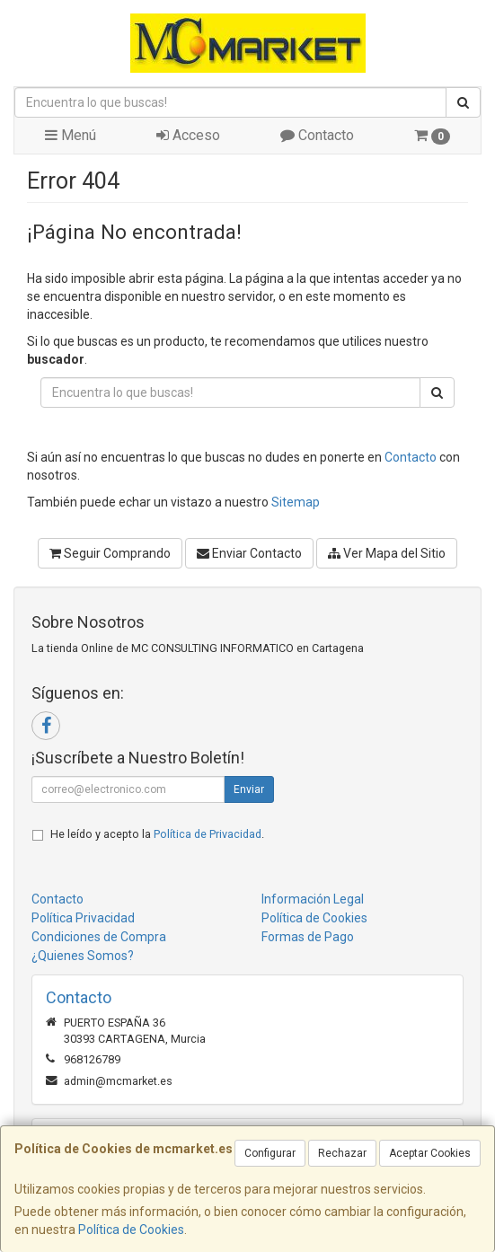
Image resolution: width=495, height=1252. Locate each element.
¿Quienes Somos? (82, 955)
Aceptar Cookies (430, 1153)
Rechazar (342, 1153)
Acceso (188, 135)
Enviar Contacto (249, 553)
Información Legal (312, 899)
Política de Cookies (131, 1229)
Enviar (249, 789)
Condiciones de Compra (98, 937)
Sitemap (295, 502)
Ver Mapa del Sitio (387, 553)
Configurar (270, 1153)
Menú (70, 135)
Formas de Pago (307, 937)
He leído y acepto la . (157, 834)
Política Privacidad (83, 918)
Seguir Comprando (110, 553)
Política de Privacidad (207, 834)
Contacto (317, 135)
